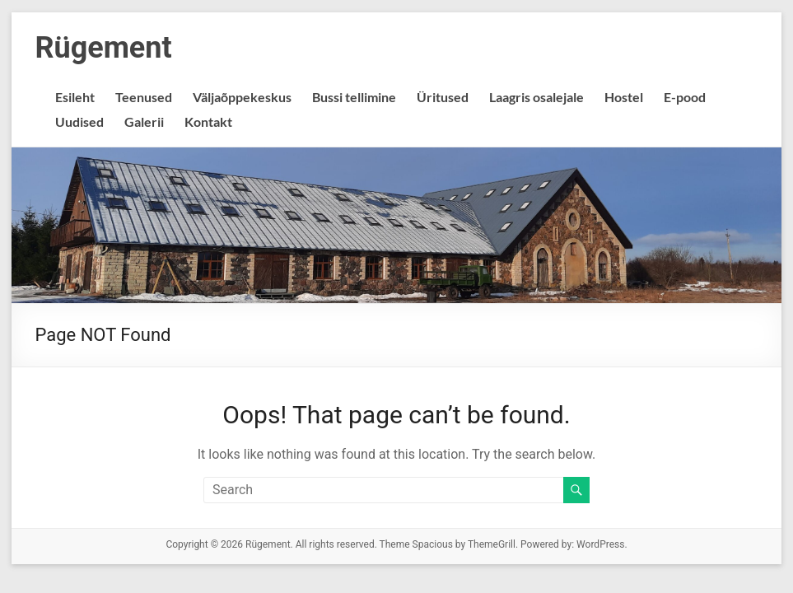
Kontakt (208, 121)
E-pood (685, 97)
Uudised (79, 121)
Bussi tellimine (354, 97)
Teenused (143, 97)
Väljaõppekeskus (242, 97)
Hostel (623, 97)
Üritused (443, 97)
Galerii (144, 121)
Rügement (103, 47)
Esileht (75, 97)
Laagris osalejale (536, 97)
